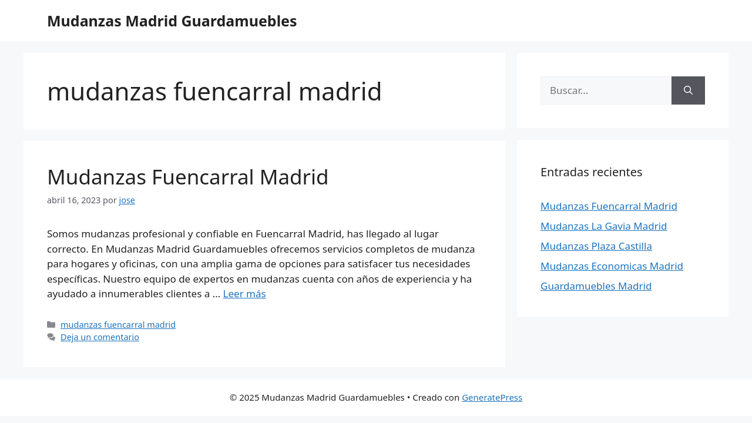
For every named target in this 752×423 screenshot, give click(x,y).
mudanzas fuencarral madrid (118, 324)
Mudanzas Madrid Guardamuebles (172, 21)
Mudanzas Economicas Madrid (611, 266)
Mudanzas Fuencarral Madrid (188, 176)
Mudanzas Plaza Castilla (596, 246)
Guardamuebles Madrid (596, 286)
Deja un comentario (100, 337)
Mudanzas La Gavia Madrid (603, 226)
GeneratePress (492, 397)
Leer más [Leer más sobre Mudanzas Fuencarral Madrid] (244, 293)
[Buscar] (688, 90)
